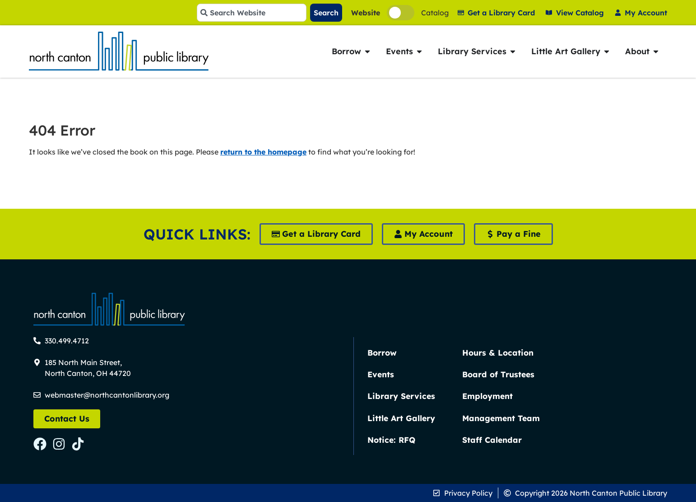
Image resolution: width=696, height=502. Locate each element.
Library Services (401, 396)
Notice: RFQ (391, 440)
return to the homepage (263, 151)
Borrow (382, 352)
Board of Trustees (498, 374)
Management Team (501, 418)
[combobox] (251, 13)
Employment (487, 396)
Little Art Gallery (401, 418)
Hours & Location (498, 352)
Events (380, 374)
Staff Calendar (492, 440)
